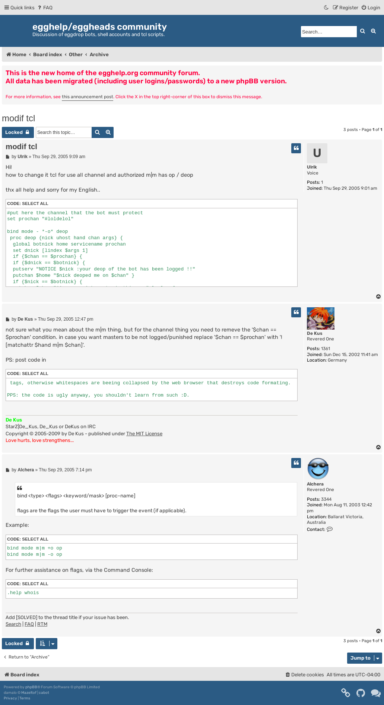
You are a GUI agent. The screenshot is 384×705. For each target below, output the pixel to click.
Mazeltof (29, 692)
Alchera (315, 484)
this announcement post (87, 96)
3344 (326, 499)
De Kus (315, 333)
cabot (44, 692)
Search (13, 624)
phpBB (31, 687)
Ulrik (312, 167)
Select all (35, 203)
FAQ (29, 624)
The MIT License (144, 433)
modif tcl (18, 118)
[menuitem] (45, 7)
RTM (42, 624)
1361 (325, 348)
